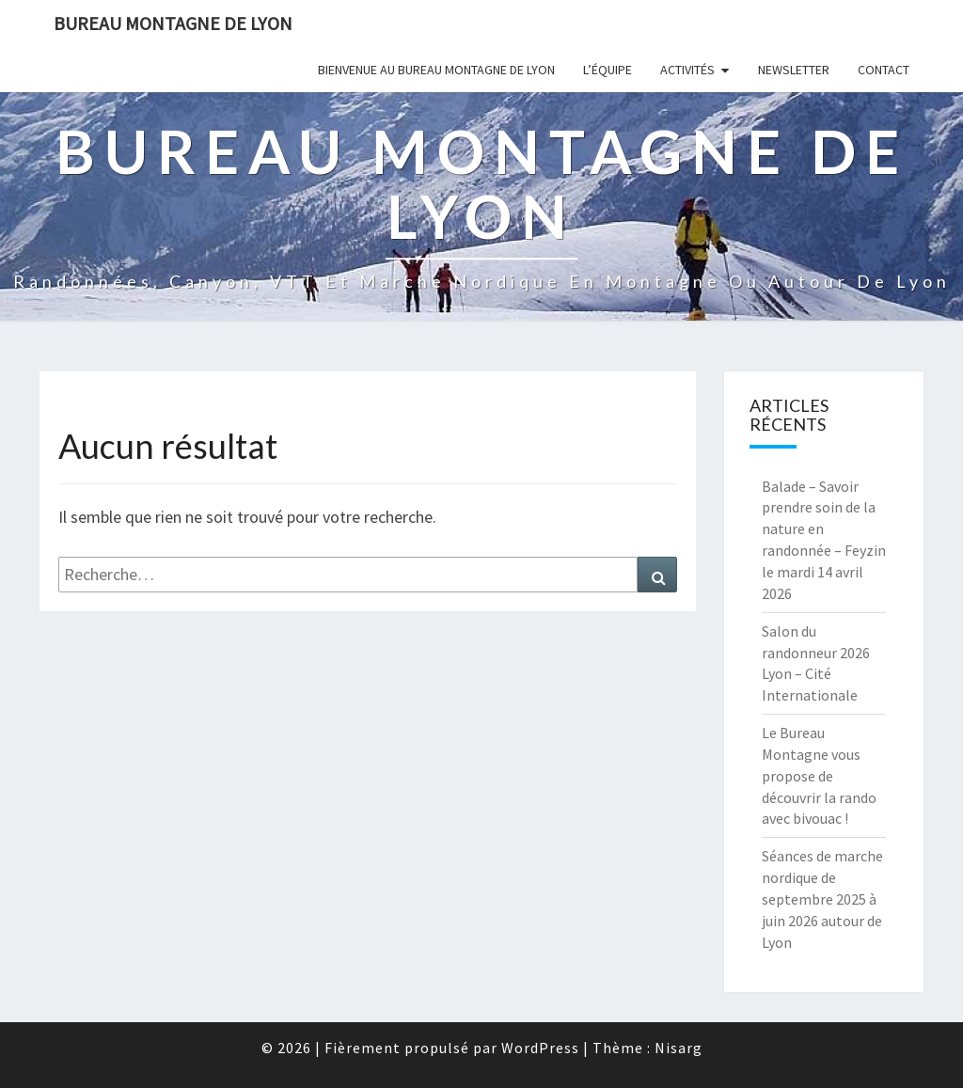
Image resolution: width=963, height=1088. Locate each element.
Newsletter (793, 69)
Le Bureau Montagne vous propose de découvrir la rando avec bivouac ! (819, 775)
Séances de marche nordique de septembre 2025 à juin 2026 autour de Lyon (822, 898)
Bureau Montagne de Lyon (173, 23)
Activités (687, 69)
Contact (883, 69)
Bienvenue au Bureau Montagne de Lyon (436, 69)
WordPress (540, 1047)
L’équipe (607, 69)
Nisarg (679, 1047)
